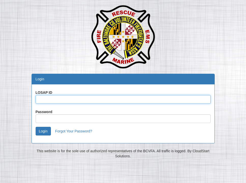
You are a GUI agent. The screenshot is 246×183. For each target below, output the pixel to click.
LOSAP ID (44, 92)
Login (43, 131)
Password (44, 112)
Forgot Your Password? (73, 131)
